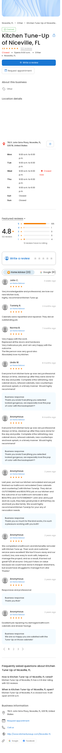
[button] (23, 649)
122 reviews (26, 48)
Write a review (20, 258)
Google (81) (47, 272)
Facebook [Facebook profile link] (29, 741)
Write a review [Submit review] (29, 62)
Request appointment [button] (18, 720)
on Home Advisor (17, 283)
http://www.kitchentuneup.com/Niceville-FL (29, 734)
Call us (10, 727)
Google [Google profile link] (13, 741)
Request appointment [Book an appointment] (18, 70)
